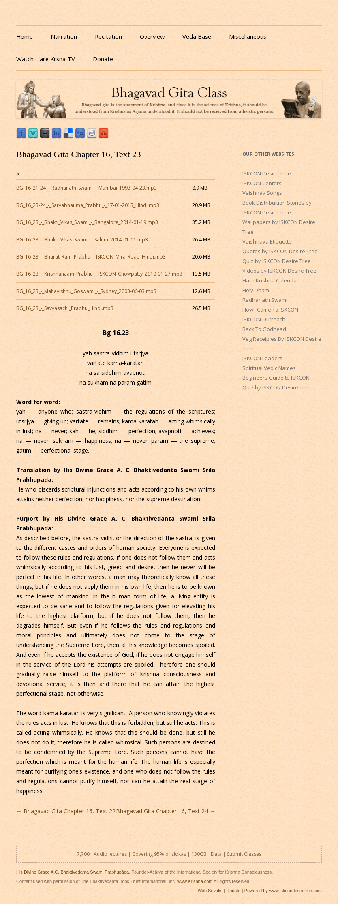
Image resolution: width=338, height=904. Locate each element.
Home (24, 36)
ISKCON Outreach (263, 319)
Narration (64, 36)
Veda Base (196, 36)
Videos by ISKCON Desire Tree (279, 270)
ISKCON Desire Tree (266, 173)
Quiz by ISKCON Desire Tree (276, 261)
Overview (152, 36)
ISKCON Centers (262, 183)
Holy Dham (255, 290)
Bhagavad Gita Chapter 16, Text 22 (66, 811)
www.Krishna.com (194, 881)
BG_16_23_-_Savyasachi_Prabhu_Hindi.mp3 (64, 308)
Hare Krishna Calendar (270, 280)
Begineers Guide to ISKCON (276, 377)
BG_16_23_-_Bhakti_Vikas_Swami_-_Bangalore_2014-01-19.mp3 (87, 222)
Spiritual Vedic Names (269, 368)
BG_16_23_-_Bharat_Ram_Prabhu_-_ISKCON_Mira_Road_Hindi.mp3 (91, 256)
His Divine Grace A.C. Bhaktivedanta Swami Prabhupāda (72, 872)
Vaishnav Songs (262, 193)
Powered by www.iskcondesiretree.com (283, 890)
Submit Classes (244, 854)
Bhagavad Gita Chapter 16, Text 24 (165, 811)
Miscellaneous (247, 36)
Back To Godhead (264, 329)
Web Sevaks (210, 890)
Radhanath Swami (264, 299)
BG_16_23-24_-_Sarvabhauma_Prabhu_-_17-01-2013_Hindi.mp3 (87, 205)
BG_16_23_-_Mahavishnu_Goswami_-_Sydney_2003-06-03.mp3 (86, 291)
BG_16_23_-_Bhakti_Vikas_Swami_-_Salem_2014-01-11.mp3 (82, 239)
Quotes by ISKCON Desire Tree (280, 251)
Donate (103, 59)
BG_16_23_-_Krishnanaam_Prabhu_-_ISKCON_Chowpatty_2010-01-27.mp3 (99, 273)
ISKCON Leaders (262, 358)
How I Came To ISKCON (270, 309)
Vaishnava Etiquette (267, 241)
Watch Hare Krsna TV (45, 59)
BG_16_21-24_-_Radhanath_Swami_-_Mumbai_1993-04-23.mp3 (86, 187)
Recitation (108, 36)
